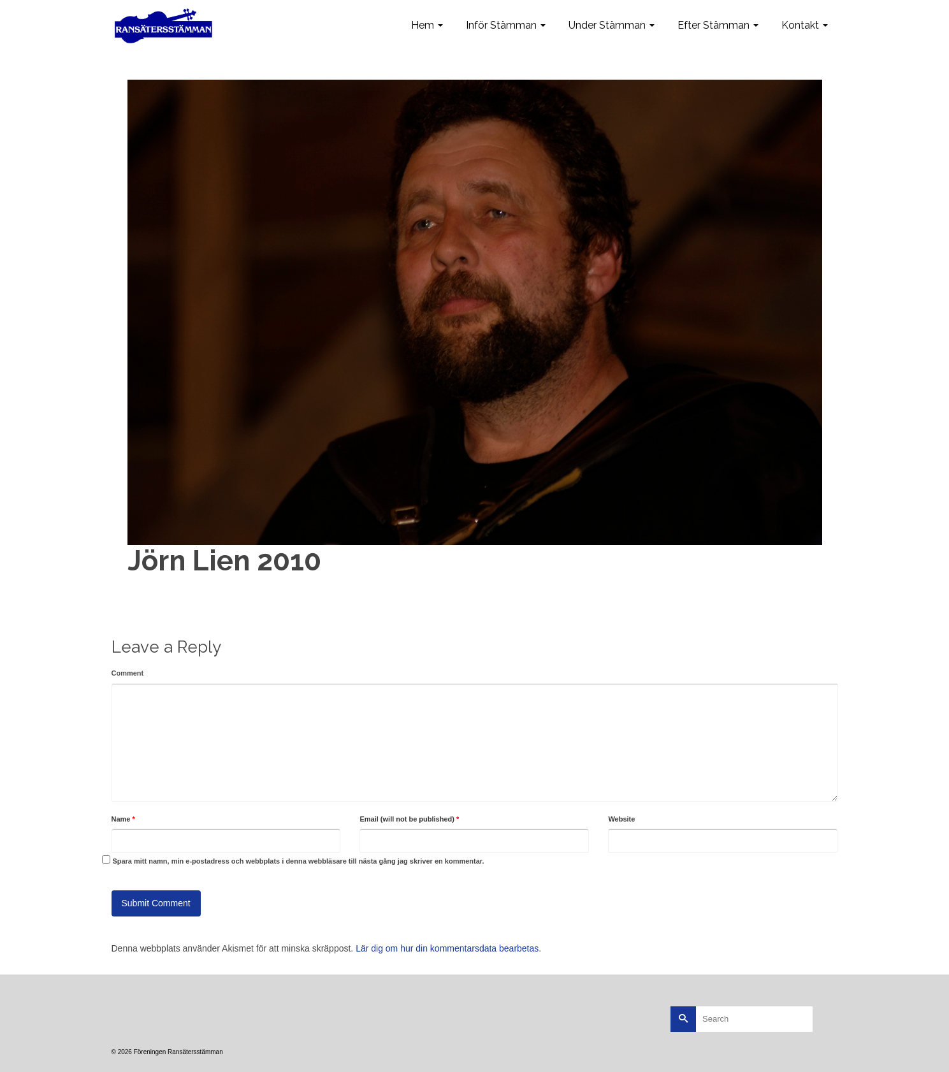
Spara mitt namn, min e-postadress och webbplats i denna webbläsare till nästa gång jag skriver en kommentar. (298, 861)
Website (621, 819)
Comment (128, 673)
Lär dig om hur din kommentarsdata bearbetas (447, 948)
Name (123, 819)
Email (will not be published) (409, 819)
